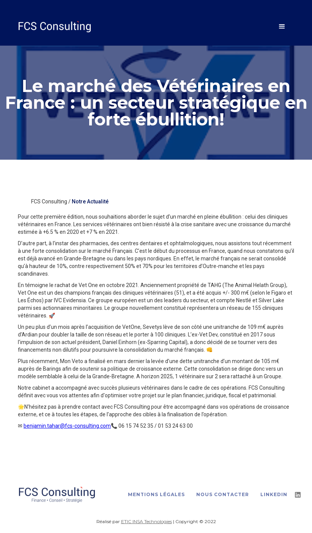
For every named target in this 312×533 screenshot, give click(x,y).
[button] (282, 26)
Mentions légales (156, 494)
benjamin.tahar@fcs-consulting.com (67, 426)
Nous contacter (222, 494)
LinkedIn (273, 494)
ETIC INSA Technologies (146, 521)
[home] (144, 26)
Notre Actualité (90, 201)
